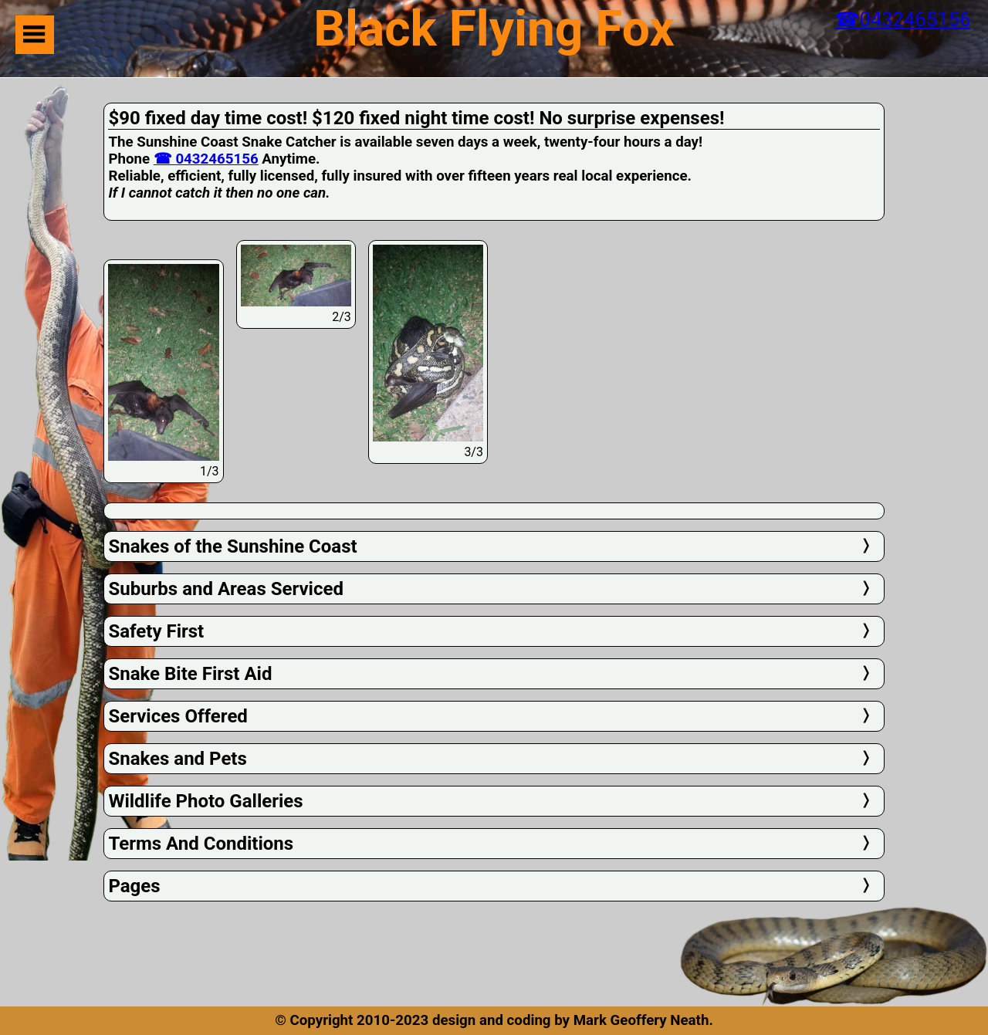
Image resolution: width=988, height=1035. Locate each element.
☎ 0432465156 (206, 159)
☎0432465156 (902, 19)
